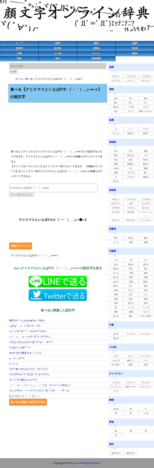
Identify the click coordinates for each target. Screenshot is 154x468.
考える (116, 277)
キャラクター (145, 356)
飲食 (116, 294)
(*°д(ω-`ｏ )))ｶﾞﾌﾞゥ (20, 347)
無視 (116, 299)
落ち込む (131, 155)
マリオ (116, 391)
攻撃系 (96, 48)
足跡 (116, 303)
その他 (57, 53)
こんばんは (145, 76)
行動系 (134, 48)
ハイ (116, 129)
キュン (131, 111)
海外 (57, 58)
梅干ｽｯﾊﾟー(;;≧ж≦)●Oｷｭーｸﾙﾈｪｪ (27, 320)
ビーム (116, 242)
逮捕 (131, 312)
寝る (146, 269)
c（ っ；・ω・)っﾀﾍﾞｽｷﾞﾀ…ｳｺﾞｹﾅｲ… (30, 336)
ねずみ (116, 409)
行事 (19, 53)
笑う (131, 98)
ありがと (146, 208)
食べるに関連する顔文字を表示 (28, 402)
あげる (116, 282)
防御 (146, 242)
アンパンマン (116, 387)
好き (116, 111)
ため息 (116, 168)
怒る (146, 98)
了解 (131, 273)
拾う (131, 286)
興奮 (146, 168)
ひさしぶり (145, 80)
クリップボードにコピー (21, 195)
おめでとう (116, 203)
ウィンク (131, 307)
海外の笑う (116, 453)
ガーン (131, 356)
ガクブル (131, 173)
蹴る (146, 238)
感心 (131, 299)
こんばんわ (145, 199)
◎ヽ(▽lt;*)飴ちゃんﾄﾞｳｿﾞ (23, 379)
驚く (131, 103)
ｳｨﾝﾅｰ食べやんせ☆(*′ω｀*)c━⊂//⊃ (28, 369)
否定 (131, 277)
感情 (96, 43)
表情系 (19, 48)
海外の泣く (131, 453)
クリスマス (131, 334)
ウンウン (116, 133)
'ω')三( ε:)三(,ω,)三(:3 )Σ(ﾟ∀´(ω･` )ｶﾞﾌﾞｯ (31, 342)
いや (146, 155)
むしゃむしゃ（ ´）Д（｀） (25, 396)
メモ (116, 260)
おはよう (116, 76)
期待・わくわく (145, 111)
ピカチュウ (131, 382)
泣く (146, 103)
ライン (146, 360)
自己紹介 (131, 212)
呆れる (116, 181)
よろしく (131, 80)
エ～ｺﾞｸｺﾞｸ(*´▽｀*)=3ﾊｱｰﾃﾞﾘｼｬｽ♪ (28, 331)
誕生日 (116, 338)
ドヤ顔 (131, 107)
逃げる (146, 264)
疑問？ (146, 133)
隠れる (116, 269)
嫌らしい (131, 360)
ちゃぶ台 (116, 360)
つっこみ (146, 307)
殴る (116, 238)
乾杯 (146, 290)
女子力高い (116, 365)
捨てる (131, 303)
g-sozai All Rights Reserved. (86, 463)
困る (116, 155)
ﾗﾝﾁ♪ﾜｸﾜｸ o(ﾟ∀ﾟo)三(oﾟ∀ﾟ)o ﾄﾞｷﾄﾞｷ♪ (29, 374)
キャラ (96, 53)
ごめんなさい (130, 220)
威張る (146, 177)
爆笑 (116, 164)
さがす (13, 71)
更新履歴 (96, 58)
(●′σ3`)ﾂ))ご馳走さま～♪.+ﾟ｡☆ (25, 353)
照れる (116, 107)
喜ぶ (116, 151)
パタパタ (146, 312)
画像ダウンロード (20, 246)
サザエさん (145, 382)
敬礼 (146, 273)
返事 (134, 43)
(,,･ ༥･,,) (13, 363)
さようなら (116, 80)
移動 (146, 277)
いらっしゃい (145, 220)
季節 (19, 58)
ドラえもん (116, 382)
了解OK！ (131, 133)
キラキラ (131, 177)
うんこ (146, 294)
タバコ (116, 273)
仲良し (116, 286)
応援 (131, 282)
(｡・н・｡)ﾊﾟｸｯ (17, 358)
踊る (131, 316)
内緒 (116, 290)
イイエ (146, 129)
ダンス (131, 290)
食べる (29, 79)
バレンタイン (145, 334)
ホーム (19, 79)
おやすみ (116, 208)
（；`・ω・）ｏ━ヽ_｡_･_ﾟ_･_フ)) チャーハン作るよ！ (40, 385)
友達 (146, 365)
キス (146, 260)
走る (116, 264)
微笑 (146, 151)
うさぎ (146, 413)
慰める (146, 164)
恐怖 (116, 173)
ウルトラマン (145, 387)
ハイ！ (131, 129)
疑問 (146, 299)
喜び (116, 98)
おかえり (116, 220)
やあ (131, 203)
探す (131, 269)
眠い (116, 103)
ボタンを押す (145, 316)
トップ (19, 43)
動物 (134, 53)
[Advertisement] (57, 123)
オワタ (146, 107)
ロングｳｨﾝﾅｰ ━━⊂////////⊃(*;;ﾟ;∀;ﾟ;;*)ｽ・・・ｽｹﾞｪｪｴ (39, 390)
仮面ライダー (130, 387)
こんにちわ (131, 199)
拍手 (146, 303)
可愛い (131, 365)
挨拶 (57, 43)
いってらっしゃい (145, 214)
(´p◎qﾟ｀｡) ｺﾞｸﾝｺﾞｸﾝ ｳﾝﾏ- (25, 326)
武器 (131, 242)
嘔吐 (116, 312)
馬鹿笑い (131, 164)
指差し (146, 282)
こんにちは (131, 76)
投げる (131, 238)
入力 (131, 260)
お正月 (116, 334)
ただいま (131, 208)
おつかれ (116, 212)
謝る (146, 286)
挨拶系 (57, 48)
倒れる (131, 264)
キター (116, 356)
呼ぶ (131, 294)
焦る (116, 160)
